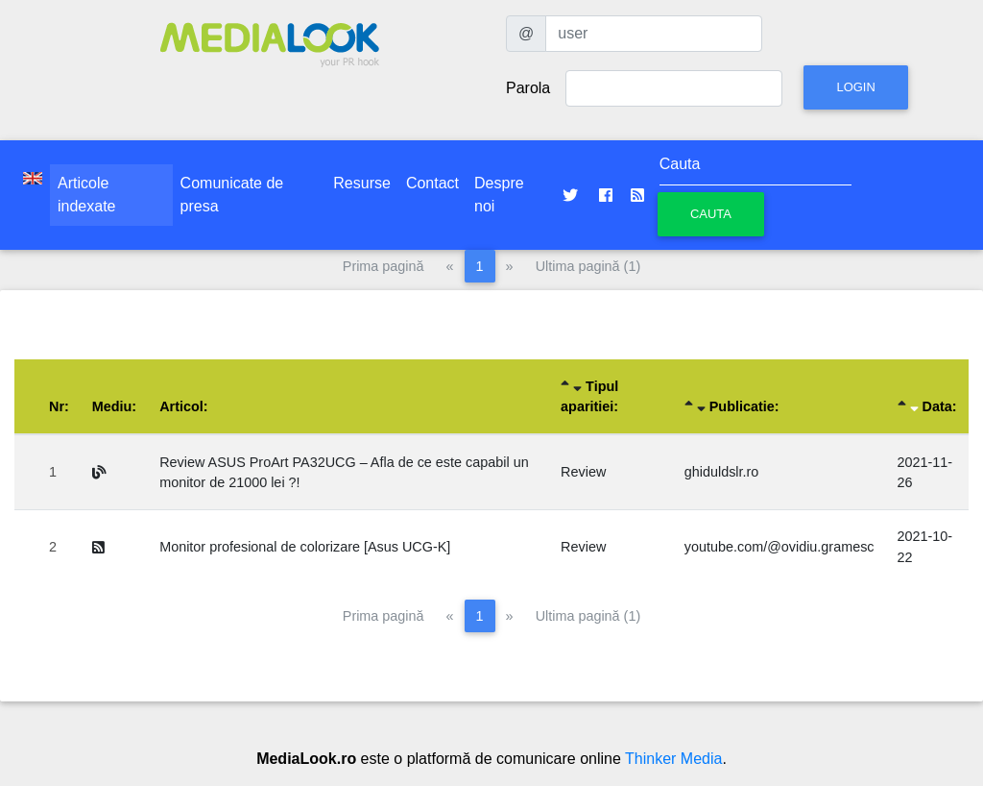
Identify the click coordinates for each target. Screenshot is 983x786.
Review (583, 471)
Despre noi (499, 194)
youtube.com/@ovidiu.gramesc (779, 546)
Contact (432, 183)
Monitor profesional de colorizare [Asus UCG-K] (304, 546)
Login (855, 87)
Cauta (710, 214)
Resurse (362, 183)
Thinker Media (673, 758)
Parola (528, 88)
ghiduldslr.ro (721, 471)
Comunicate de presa (232, 194)
